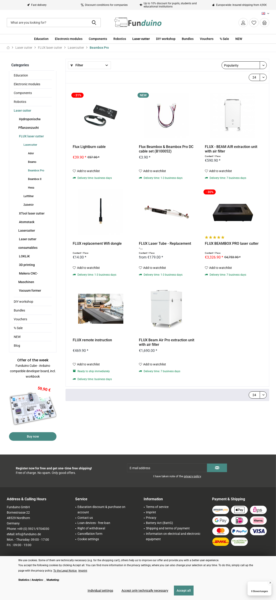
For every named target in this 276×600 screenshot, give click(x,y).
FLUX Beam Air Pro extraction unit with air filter (166, 342)
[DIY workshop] (166, 39)
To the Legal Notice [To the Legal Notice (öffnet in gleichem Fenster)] (65, 570)
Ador (30, 153)
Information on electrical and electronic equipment (173, 536)
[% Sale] (224, 39)
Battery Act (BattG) (159, 523)
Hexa (30, 187)
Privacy (151, 517)
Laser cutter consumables (27, 243)
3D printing (26, 265)
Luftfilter (28, 196)
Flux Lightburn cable (89, 147)
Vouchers (20, 319)
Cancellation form (89, 533)
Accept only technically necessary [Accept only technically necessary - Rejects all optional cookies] (145, 590)
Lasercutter (30, 144)
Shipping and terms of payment (168, 528)
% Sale (18, 328)
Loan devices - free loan (93, 523)
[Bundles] (188, 39)
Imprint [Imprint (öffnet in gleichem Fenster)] (82, 570)
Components (23, 93)
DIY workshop (23, 301)
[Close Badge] (270, 582)
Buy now (33, 436)
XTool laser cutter (31, 213)
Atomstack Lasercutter (26, 226)
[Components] (98, 39)
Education (21, 75)
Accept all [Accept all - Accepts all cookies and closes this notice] (184, 590)
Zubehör (28, 204)
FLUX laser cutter (31, 136)
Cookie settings (88, 539)
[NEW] (238, 39)
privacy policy (192, 476)
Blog (17, 345)
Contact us (85, 517)
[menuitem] (264, 22)
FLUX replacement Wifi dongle (97, 243)
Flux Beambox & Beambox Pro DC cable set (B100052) (166, 149)
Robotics (20, 102)
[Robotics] (119, 39)
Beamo (31, 162)
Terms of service (157, 507)
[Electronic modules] (69, 39)
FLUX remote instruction (92, 340)
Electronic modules (27, 84)
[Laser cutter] (141, 39)
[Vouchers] (207, 39)
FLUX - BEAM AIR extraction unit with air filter (231, 149)
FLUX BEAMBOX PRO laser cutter (232, 243)
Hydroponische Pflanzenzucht (29, 123)
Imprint (151, 512)
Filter (76, 65)
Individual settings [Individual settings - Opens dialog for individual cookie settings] (100, 590)
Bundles (19, 310)
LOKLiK (24, 256)
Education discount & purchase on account (101, 509)
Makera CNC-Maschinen (28, 278)
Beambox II (34, 179)
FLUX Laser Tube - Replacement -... (165, 245)
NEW (17, 337)
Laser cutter (22, 110)
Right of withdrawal (91, 528)
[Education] (41, 39)
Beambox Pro (35, 170)
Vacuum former (29, 290)
